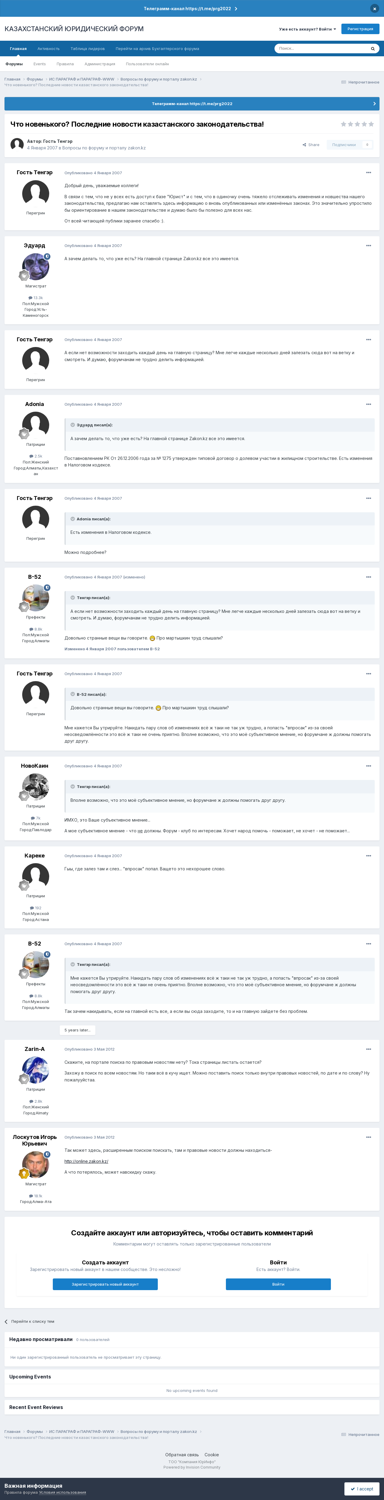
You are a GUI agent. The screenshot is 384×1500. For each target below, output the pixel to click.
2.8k (35, 1101)
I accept (362, 1488)
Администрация (100, 63)
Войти (278, 1284)
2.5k (35, 456)
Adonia (34, 404)
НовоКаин (34, 766)
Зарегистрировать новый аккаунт (105, 1284)
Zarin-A (35, 1049)
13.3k (35, 297)
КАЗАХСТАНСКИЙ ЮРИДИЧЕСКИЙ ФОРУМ (74, 29)
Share (311, 144)
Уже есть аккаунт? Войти (307, 29)
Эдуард (34, 245)
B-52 (34, 577)
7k (35, 818)
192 (35, 907)
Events (40, 63)
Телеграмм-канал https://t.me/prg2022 (187, 8)
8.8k (35, 629)
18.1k (35, 1195)
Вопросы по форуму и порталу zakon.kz (104, 147)
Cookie (212, 1454)
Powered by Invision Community (192, 1467)
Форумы (14, 63)
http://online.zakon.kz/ (86, 1161)
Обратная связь (182, 1454)
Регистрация (360, 28)
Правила (65, 63)
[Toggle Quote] (73, 424)
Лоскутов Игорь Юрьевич (35, 1140)
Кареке (35, 855)
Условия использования (62, 1492)
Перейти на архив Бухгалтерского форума (157, 48)
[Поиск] (303, 48)
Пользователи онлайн (147, 63)
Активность (49, 48)
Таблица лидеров (87, 48)
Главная (18, 51)
